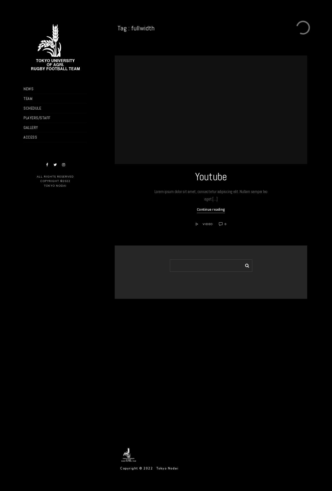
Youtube (211, 176)
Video (208, 224)
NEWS (28, 88)
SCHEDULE (32, 108)
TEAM (27, 98)
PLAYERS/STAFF (36, 117)
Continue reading (211, 209)
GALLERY (30, 127)
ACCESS (30, 137)
